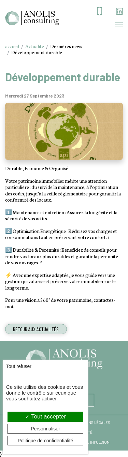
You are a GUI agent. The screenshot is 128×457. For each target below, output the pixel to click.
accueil (12, 46)
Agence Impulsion (92, 442)
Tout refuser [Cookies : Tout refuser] (18, 366)
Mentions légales (92, 423)
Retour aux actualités (36, 329)
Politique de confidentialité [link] (45, 440)
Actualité (34, 46)
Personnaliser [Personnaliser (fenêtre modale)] (45, 428)
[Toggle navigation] (119, 25)
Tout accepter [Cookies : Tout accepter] (45, 416)
